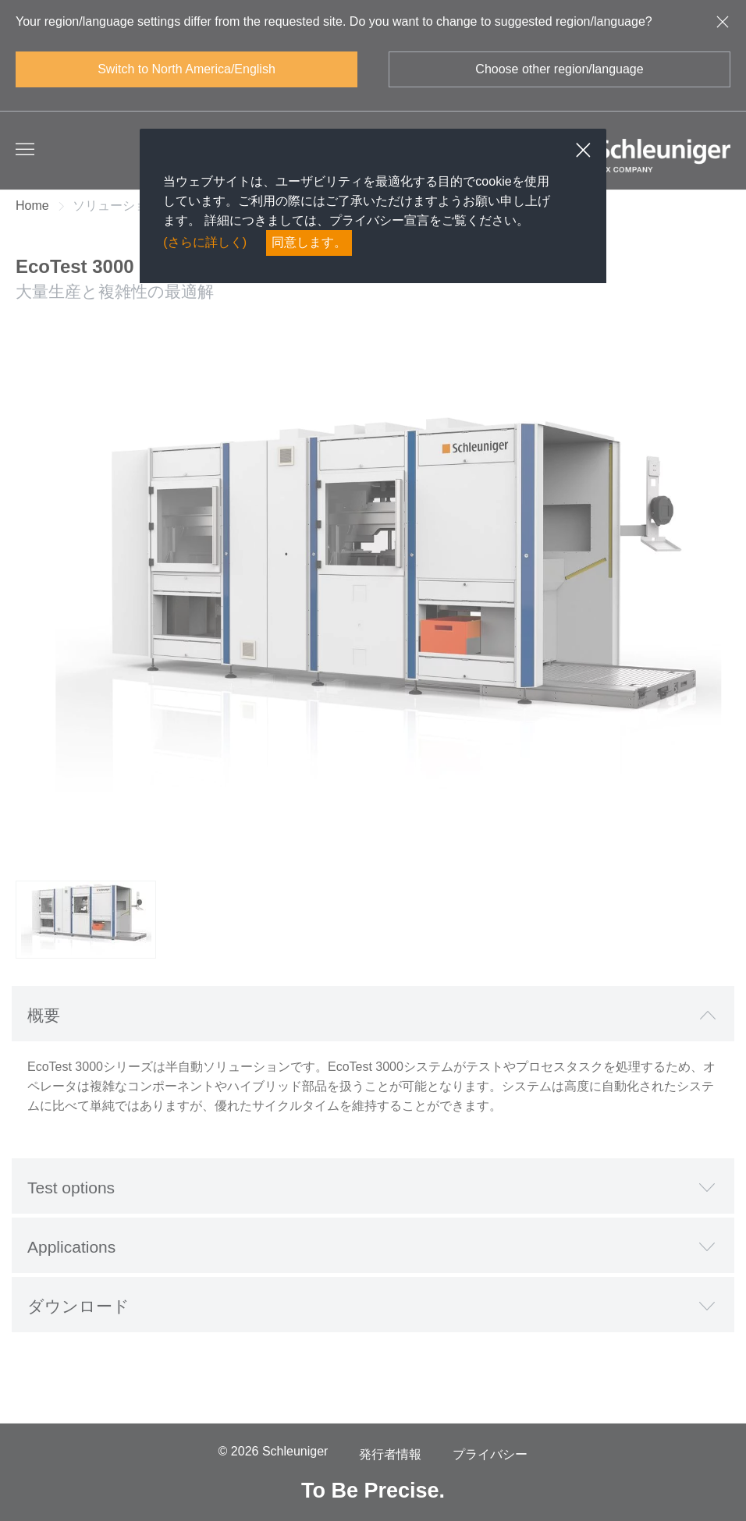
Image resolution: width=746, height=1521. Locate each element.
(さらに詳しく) (205, 242)
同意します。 (309, 242)
